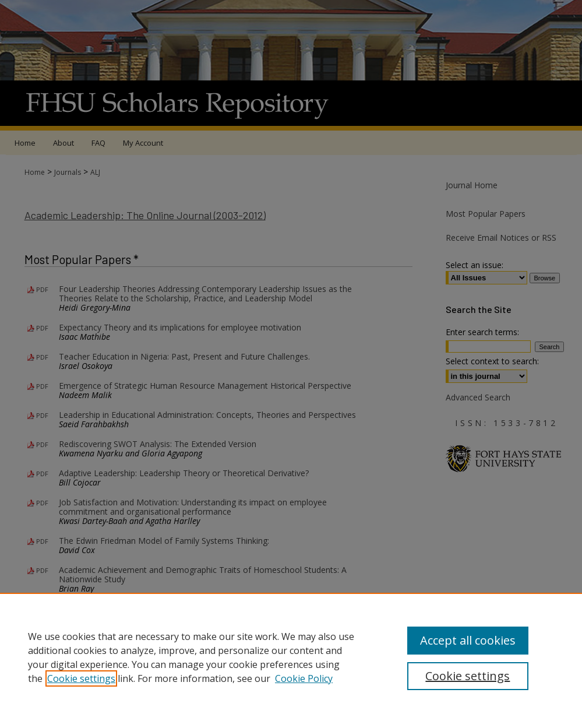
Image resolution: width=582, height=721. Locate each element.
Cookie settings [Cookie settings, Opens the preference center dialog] (467, 676)
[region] (291, 657)
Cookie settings (81, 678)
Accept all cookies (468, 640)
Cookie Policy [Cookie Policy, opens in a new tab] (304, 678)
